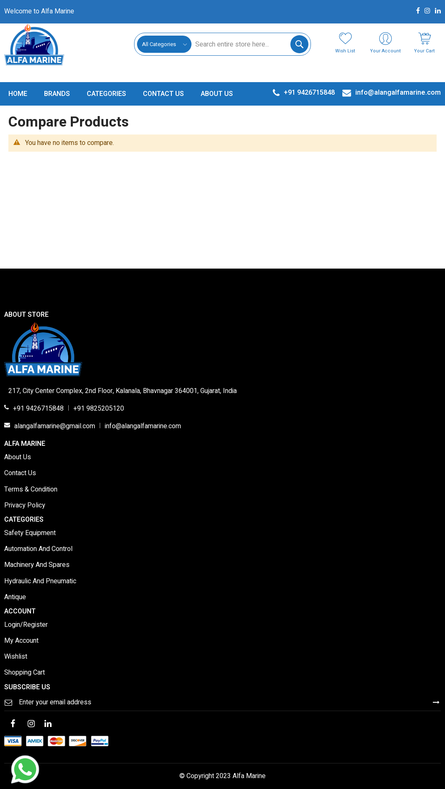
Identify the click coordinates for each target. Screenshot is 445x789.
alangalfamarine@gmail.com (54, 426)
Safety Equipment (30, 533)
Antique (15, 597)
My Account (21, 641)
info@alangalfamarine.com (143, 426)
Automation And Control (38, 549)
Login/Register (26, 625)
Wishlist (15, 657)
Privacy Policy (24, 505)
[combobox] (250, 44)
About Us (17, 457)
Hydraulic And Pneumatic (40, 581)
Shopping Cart (24, 673)
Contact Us (20, 473)
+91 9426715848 (38, 409)
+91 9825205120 (98, 409)
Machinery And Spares (37, 565)
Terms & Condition (30, 489)
